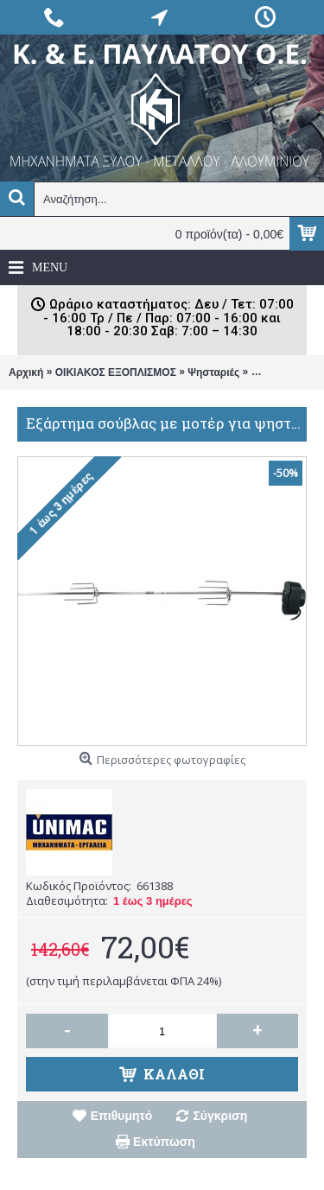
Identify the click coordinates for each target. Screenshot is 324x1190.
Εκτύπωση (164, 1142)
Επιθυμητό (122, 1116)
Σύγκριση (220, 1116)
